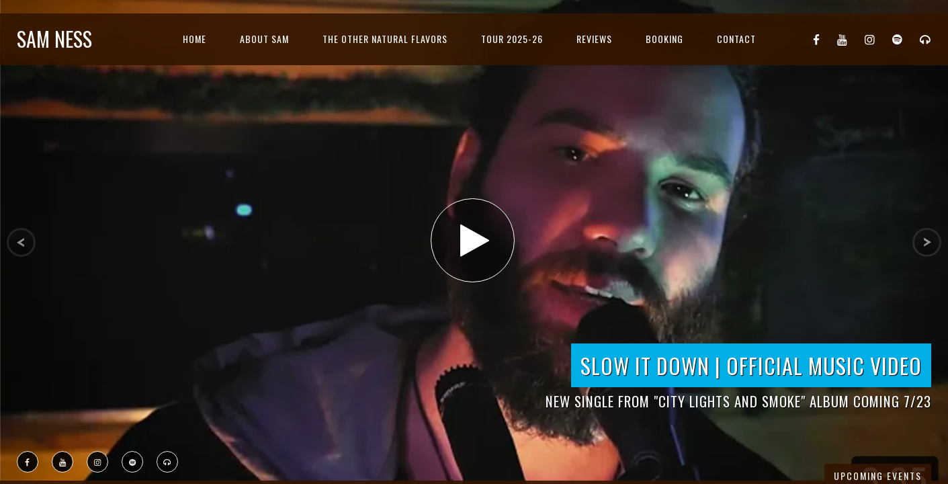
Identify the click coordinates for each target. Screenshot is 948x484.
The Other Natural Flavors (384, 39)
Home (194, 39)
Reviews (594, 39)
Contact (736, 39)
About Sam (264, 39)
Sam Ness (54, 39)
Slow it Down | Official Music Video (751, 365)
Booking (664, 39)
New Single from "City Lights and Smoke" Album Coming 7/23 (738, 401)
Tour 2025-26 (512, 39)
